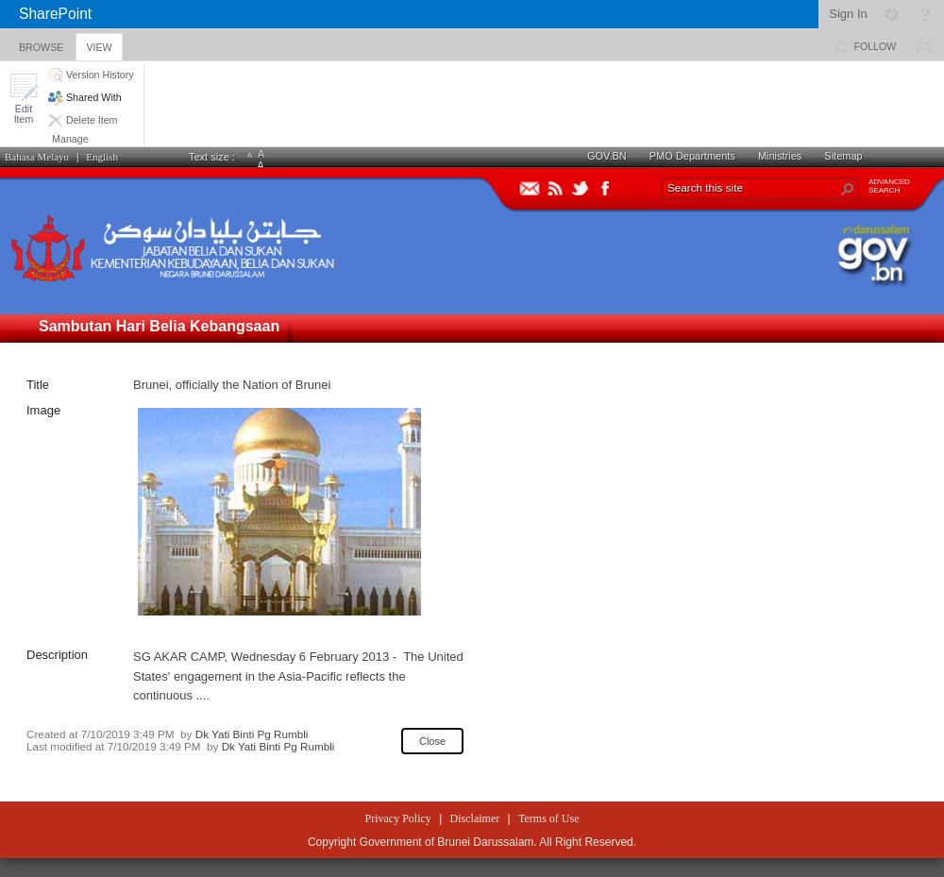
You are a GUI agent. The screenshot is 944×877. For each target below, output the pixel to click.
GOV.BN (607, 155)
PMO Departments (692, 155)
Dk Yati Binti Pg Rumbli (252, 734)
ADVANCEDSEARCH (889, 185)
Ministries (779, 155)
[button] (23, 98)
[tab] (41, 43)
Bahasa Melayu (37, 156)
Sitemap (843, 155)
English (102, 156)
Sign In (848, 14)
